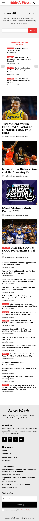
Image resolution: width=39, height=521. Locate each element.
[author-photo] (3, 137)
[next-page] (36, 66)
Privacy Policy (25, 510)
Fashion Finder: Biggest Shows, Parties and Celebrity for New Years (18, 272)
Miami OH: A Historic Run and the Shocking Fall (19, 170)
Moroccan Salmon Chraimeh (13, 362)
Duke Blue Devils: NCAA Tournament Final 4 (18, 49)
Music (4, 487)
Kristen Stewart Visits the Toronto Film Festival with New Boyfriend (19, 59)
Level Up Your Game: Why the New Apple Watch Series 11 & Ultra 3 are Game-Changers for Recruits (19, 387)
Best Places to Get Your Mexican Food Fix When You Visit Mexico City (19, 355)
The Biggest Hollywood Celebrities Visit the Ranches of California (18, 288)
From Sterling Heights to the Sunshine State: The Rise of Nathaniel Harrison (18, 280)
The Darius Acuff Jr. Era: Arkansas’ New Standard (18, 338)
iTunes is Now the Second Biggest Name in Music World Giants (19, 264)
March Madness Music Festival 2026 (16, 209)
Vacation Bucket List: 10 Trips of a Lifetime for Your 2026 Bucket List (16, 330)
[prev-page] (3, 66)
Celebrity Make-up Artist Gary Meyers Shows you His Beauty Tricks (18, 297)
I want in (19, 505)
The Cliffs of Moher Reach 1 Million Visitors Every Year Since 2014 (18, 80)
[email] (19, 498)
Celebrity (5, 474)
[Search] (32, 30)
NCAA (3, 481)
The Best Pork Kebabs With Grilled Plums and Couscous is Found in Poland (19, 347)
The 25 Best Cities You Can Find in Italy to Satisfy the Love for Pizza (19, 70)
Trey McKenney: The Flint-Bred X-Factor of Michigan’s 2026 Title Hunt (17, 128)
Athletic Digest (10, 137)
